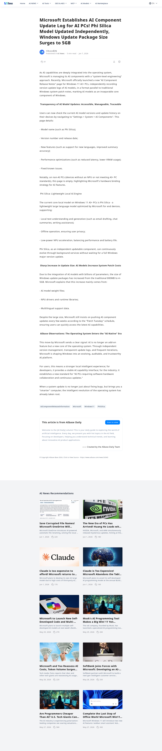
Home (22, 3)
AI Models (86, 3)
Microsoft (77, 406)
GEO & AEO (61, 3)
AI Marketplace (101, 3)
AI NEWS (34, 3)
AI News (60, 53)
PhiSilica (101, 406)
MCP (74, 3)
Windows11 (89, 406)
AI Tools (46, 3)
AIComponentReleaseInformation (55, 406)
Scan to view (112, 422)
